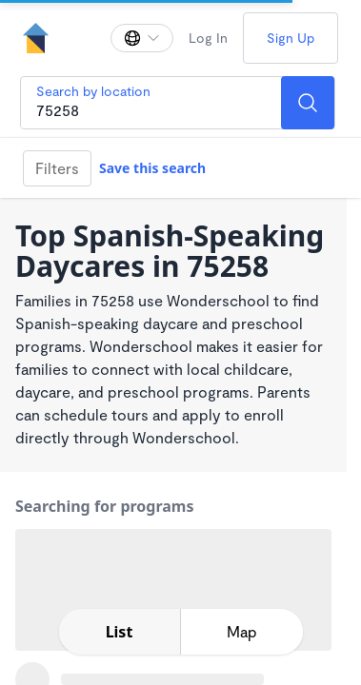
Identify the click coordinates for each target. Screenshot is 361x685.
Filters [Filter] (57, 168)
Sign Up (290, 37)
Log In (208, 37)
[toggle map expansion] (242, 632)
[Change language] (141, 38)
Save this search (152, 168)
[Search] (307, 102)
